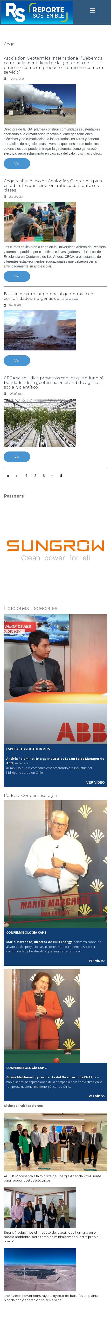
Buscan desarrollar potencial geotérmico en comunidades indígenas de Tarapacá (48, 296)
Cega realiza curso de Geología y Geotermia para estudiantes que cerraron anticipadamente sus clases (53, 185)
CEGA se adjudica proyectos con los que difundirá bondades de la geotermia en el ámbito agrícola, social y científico (54, 383)
